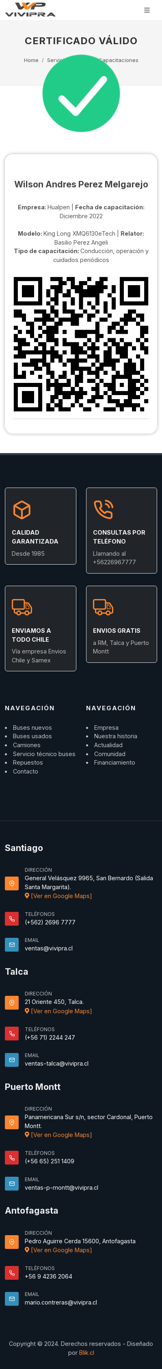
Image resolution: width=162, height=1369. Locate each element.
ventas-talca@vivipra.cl (57, 1063)
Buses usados (32, 736)
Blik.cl (86, 1352)
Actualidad (108, 744)
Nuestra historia (115, 736)
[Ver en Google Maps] (58, 895)
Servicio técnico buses (44, 753)
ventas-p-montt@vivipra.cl (61, 1187)
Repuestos (28, 762)
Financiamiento (114, 762)
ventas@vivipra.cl (49, 948)
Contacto (25, 771)
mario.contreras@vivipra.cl (61, 1302)
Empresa (106, 727)
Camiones (27, 744)
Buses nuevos (32, 727)
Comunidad (109, 753)
